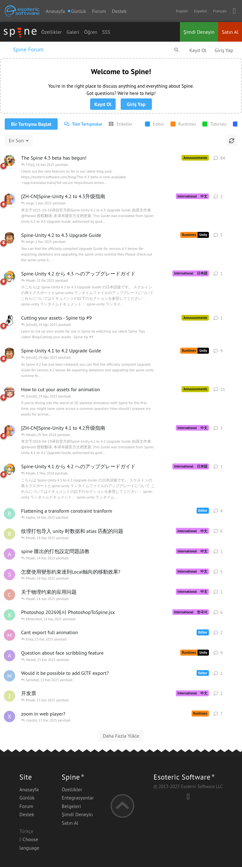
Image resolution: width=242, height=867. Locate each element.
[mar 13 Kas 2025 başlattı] (9, 635)
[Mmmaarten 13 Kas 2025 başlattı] (9, 675)
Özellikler (51, 32)
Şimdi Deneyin (199, 32)
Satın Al (230, 32)
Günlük (26, 797)
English (182, 11)
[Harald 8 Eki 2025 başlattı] (9, 238)
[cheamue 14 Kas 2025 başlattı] (9, 594)
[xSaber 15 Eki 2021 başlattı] (9, 716)
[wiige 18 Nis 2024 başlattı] (9, 430)
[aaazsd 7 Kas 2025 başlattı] (9, 655)
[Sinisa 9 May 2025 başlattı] (9, 320)
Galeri (72, 32)
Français (219, 11)
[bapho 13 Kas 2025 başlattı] (9, 513)
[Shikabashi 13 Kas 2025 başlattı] (9, 574)
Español (200, 11)
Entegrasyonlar (78, 797)
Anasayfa (55, 11)
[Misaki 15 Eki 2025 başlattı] (9, 276)
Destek (119, 11)
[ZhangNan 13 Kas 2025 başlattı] (9, 696)
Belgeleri (71, 806)
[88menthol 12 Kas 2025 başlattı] (9, 615)
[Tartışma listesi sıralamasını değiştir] (19, 140)
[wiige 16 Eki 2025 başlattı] (9, 199)
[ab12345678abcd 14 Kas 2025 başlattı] (9, 554)
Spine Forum (28, 49)
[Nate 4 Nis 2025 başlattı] (9, 160)
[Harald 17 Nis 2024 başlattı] (9, 353)
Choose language (29, 843)
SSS (106, 32)
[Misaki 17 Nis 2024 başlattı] (9, 469)
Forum (99, 11)
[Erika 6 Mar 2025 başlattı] (9, 392)
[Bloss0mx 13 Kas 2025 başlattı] (9, 534)
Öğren (90, 32)
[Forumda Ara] (176, 50)
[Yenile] (231, 140)
